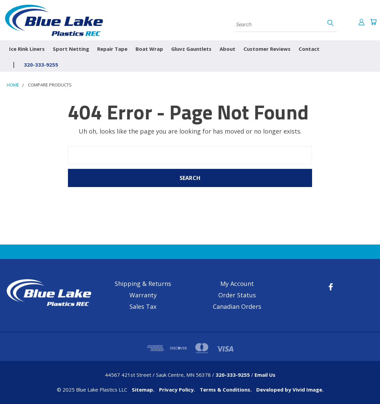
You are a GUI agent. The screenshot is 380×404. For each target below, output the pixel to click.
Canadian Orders (237, 306)
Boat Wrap (149, 48)
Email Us (265, 374)
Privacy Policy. (177, 389)
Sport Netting (71, 48)
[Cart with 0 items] (373, 22)
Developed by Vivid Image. (290, 389)
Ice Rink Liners (27, 48)
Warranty (143, 295)
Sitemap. (143, 389)
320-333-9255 (41, 64)
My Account (237, 284)
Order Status (237, 295)
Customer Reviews (267, 48)
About (227, 48)
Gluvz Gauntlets (191, 48)
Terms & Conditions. (226, 389)
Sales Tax (142, 306)
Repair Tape (112, 48)
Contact (309, 48)
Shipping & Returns (143, 284)
